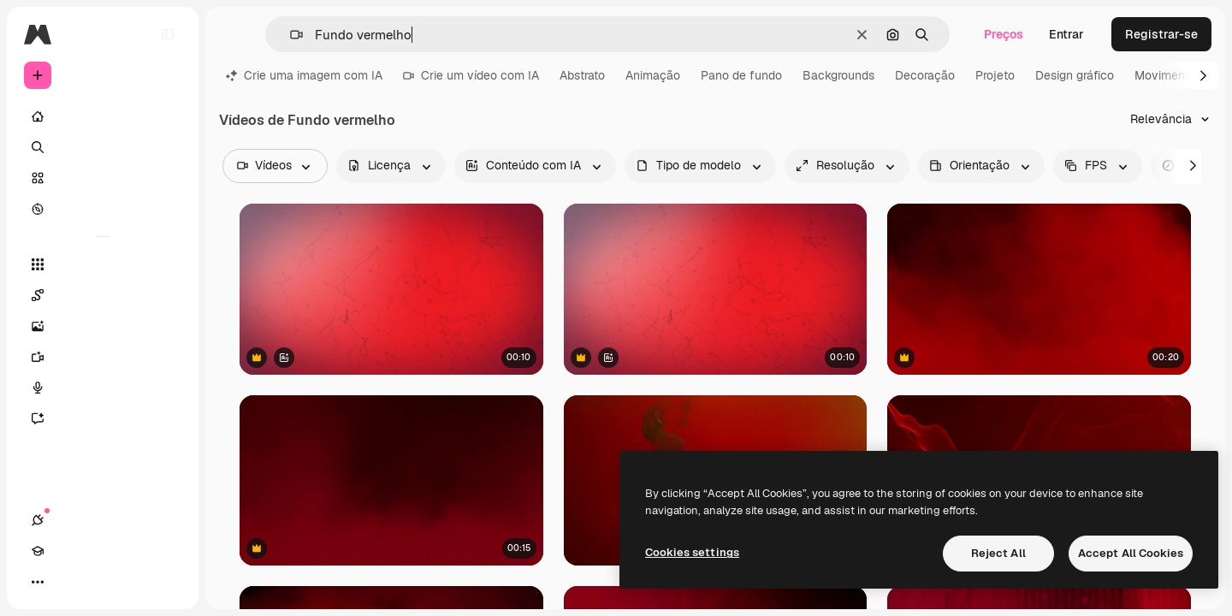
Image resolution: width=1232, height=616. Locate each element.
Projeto (995, 75)
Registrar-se (1161, 34)
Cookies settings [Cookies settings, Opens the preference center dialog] (692, 552)
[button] (289, 34)
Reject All (998, 553)
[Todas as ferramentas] (102, 264)
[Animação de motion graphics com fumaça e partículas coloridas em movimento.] (391, 480)
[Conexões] (37, 581)
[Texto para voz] (102, 387)
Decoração (925, 75)
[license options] (391, 166)
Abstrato (582, 75)
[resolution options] (847, 166)
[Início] (102, 116)
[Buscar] (102, 147)
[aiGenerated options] (535, 166)
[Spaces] (102, 295)
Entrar (1066, 34)
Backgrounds (838, 75)
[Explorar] (102, 208)
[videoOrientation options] (981, 166)
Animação (652, 75)
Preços (1003, 34)
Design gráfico (1074, 75)
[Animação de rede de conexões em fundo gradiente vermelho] (391, 289)
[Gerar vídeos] (102, 356)
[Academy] (68, 581)
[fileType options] (700, 166)
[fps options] (1097, 166)
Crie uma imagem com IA (304, 75)
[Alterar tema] (99, 581)
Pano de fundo (741, 75)
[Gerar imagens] (102, 326)
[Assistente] (102, 418)
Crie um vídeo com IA (471, 75)
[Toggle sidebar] (167, 34)
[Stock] (102, 178)
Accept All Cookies (1130, 553)
